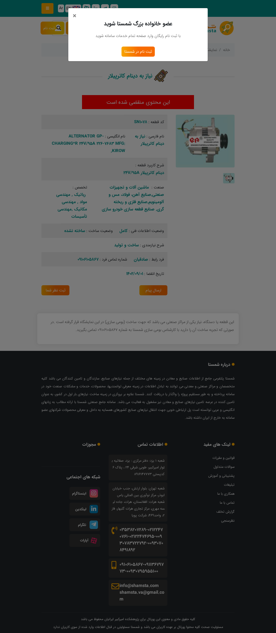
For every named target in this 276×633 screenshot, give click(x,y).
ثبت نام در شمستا (138, 51)
